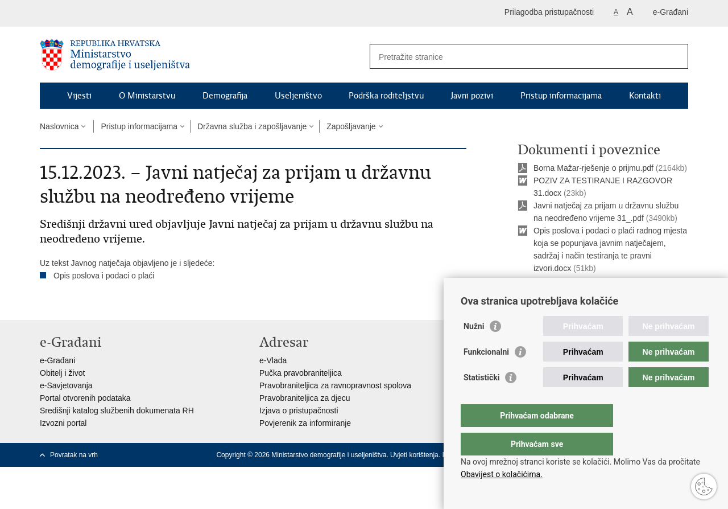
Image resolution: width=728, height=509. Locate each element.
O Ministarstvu (147, 96)
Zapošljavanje (350, 126)
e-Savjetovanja (66, 385)
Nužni (474, 349)
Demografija (224, 96)
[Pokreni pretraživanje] (675, 56)
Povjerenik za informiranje (305, 423)
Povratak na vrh (74, 455)
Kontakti (645, 96)
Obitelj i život (62, 372)
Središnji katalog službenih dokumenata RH (117, 410)
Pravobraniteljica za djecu (304, 398)
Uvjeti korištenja (414, 455)
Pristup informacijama (561, 96)
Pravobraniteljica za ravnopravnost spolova (335, 385)
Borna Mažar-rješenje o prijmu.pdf (593, 168)
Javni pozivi (472, 96)
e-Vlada (273, 360)
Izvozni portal (63, 423)
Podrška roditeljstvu (386, 96)
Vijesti (79, 96)
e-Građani (670, 12)
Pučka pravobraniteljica (300, 372)
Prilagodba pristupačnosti (549, 12)
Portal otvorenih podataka (85, 398)
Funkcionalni (486, 374)
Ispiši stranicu (550, 297)
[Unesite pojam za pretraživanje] (516, 56)
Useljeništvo (298, 96)
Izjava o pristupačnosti (298, 410)
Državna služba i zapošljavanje (252, 126)
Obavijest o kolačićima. (502, 474)
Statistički (481, 400)
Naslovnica (59, 126)
